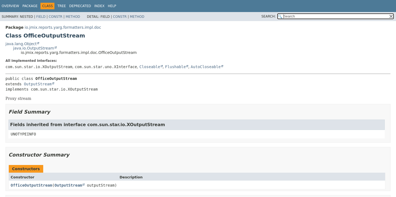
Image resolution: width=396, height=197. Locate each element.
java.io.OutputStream (33, 48)
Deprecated (80, 6)
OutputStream (37, 84)
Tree (61, 6)
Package (29, 6)
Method (73, 17)
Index (99, 6)
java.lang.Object (21, 44)
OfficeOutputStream (31, 185)
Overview (10, 6)
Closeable (149, 67)
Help (112, 6)
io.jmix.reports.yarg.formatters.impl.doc (63, 27)
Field (40, 17)
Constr (55, 17)
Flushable (175, 67)
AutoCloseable (206, 67)
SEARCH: (268, 16)
